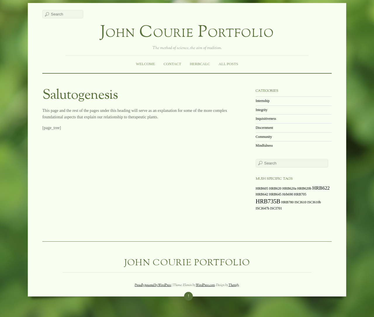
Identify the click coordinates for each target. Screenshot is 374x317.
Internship (262, 101)
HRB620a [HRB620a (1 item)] (289, 188)
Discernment (264, 128)
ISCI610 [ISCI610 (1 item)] (301, 202)
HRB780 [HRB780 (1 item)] (287, 202)
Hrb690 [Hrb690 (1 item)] (287, 194)
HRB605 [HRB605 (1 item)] (262, 188)
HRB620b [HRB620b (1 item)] (304, 188)
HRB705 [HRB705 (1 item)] (300, 194)
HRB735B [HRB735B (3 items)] (268, 201)
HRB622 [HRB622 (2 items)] (321, 188)
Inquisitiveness (266, 119)
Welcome (145, 64)
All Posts (228, 64)
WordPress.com (205, 285)
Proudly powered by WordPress (153, 285)
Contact (172, 64)
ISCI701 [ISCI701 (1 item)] (276, 208)
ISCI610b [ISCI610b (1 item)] (314, 202)
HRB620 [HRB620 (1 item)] (275, 188)
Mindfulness (264, 146)
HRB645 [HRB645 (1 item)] (275, 194)
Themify (233, 285)
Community (264, 137)
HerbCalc (200, 64)
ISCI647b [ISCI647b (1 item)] (262, 208)
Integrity (261, 110)
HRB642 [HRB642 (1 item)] (262, 194)
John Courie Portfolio (187, 33)
